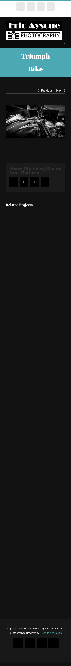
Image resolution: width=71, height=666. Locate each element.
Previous (47, 90)
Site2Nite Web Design (51, 633)
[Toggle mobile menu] (64, 42)
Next (59, 90)
